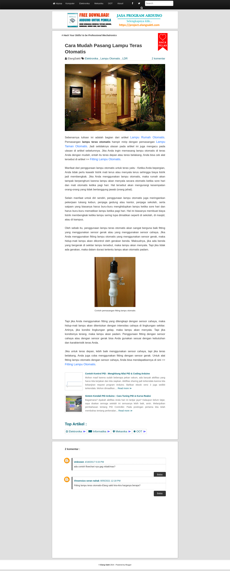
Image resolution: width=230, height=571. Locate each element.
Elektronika (84, 3)
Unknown (79, 462)
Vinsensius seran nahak (86, 480)
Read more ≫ (125, 388)
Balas (160, 474)
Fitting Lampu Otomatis (105, 159)
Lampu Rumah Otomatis (147, 137)
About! (120, 3)
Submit (141, 8)
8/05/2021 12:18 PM (110, 480)
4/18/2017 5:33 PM (94, 462)
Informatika (99, 431)
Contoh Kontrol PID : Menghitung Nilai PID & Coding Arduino (117, 373)
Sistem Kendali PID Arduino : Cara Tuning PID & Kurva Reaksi (118, 396)
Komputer (69, 3)
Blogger (128, 565)
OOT (110, 3)
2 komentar (158, 58)
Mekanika (98, 3)
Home (57, 3)
